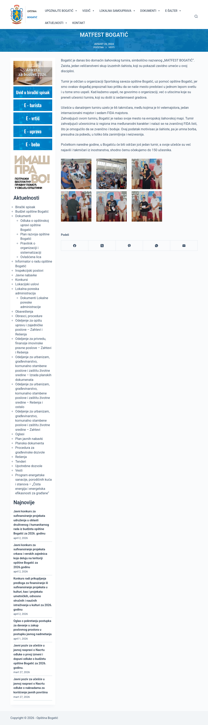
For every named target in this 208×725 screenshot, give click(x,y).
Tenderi (20, 461)
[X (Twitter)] (102, 245)
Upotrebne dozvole (28, 466)
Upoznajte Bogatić (61, 11)
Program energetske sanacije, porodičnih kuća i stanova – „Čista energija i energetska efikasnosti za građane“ (33, 484)
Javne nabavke (26, 275)
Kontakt (78, 23)
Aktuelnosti (56, 23)
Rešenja (21, 457)
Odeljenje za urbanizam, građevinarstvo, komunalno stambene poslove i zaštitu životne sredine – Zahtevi (32, 420)
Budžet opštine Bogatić (32, 211)
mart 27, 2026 (21, 672)
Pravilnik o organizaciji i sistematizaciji (30, 247)
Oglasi (19, 434)
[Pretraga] (196, 16)
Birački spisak (25, 207)
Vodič (88, 11)
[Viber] (129, 245)
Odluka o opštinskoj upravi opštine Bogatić (34, 225)
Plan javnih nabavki (29, 439)
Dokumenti (150, 11)
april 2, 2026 (20, 538)
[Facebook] (74, 245)
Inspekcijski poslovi (29, 271)
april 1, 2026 (20, 638)
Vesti (19, 470)
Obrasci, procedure (28, 316)
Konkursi (21, 280)
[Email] (183, 245)
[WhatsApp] (156, 245)
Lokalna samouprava (117, 11)
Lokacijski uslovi (27, 284)
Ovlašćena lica (30, 257)
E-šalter (173, 11)
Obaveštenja (24, 311)
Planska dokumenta (29, 443)
